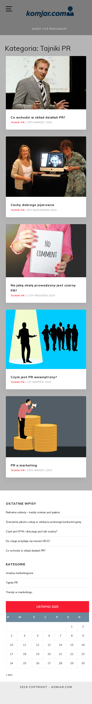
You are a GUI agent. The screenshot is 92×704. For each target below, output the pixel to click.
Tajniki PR (18, 122)
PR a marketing (24, 465)
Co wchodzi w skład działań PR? (38, 117)
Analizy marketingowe (19, 573)
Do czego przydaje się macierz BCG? (28, 541)
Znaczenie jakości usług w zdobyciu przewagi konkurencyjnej (43, 522)
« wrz (9, 675)
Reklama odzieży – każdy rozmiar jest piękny (33, 512)
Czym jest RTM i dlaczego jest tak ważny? (31, 531)
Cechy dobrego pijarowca (32, 205)
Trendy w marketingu (19, 592)
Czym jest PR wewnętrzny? (34, 377)
